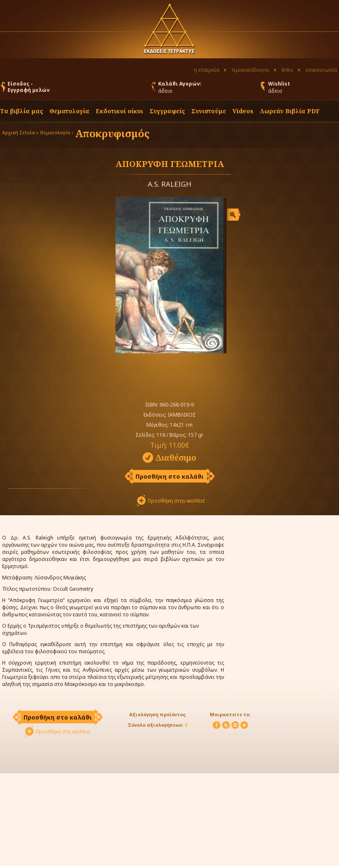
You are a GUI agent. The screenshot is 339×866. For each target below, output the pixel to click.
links (287, 69)
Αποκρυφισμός (112, 133)
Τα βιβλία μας (21, 111)
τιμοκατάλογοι (250, 69)
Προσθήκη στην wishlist (176, 500)
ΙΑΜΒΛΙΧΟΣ (182, 414)
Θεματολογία (69, 111)
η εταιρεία (206, 69)
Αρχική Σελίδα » (20, 132)
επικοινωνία (321, 69)
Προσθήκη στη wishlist (63, 731)
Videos (242, 111)
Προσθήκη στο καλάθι (170, 476)
